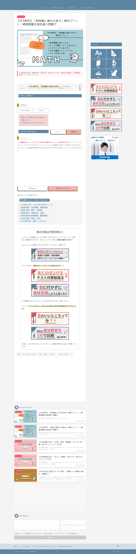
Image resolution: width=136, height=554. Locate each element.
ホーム (44, 8)
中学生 (47, 354)
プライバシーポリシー (87, 8)
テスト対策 (69, 354)
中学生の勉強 (21, 17)
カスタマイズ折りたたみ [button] (27, 131)
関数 (42, 354)
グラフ (36, 354)
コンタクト (71, 8)
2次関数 (30, 354)
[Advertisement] (66, 114)
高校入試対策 (22, 354)
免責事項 (32, 551)
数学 (62, 354)
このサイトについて (57, 8)
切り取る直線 (25, 110)
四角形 (41, 110)
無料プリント (55, 354)
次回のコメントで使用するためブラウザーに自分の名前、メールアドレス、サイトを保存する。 (46, 534)
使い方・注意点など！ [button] (26, 96)
